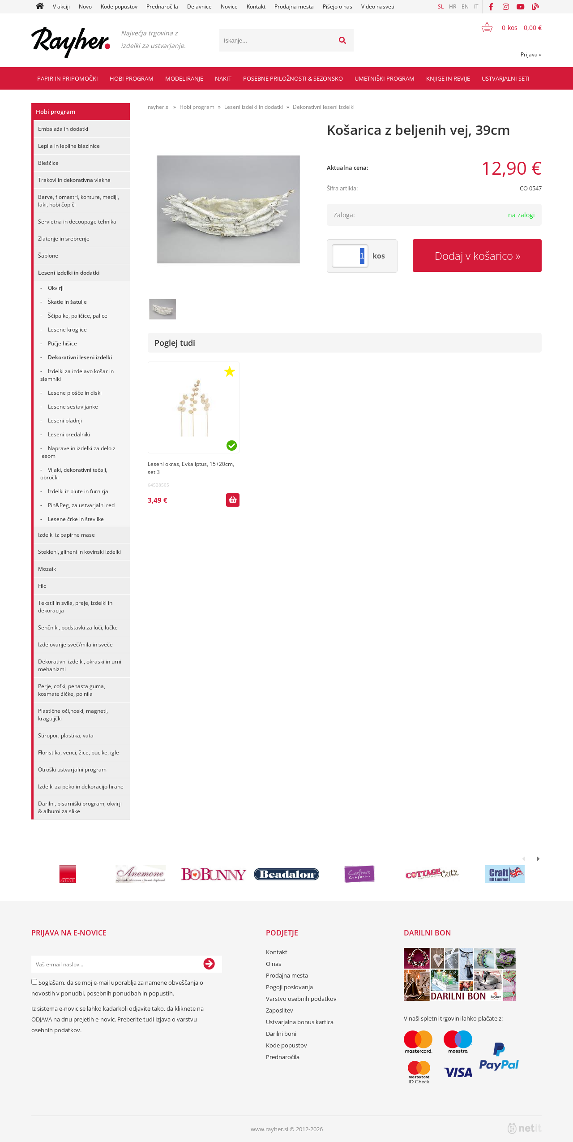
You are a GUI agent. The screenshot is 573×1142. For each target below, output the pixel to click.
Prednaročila (162, 6)
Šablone (48, 255)
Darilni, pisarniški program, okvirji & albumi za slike (80, 807)
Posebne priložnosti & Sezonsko (293, 78)
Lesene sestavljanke (73, 406)
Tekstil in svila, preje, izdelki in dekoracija (75, 606)
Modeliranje (184, 78)
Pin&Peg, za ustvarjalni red (81, 505)
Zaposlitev (279, 1010)
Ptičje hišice (62, 343)
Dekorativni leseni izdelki (80, 357)
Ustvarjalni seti (506, 78)
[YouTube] (520, 6)
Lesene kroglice (67, 329)
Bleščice (48, 163)
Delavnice (199, 6)
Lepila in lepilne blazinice (69, 146)
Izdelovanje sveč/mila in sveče (75, 644)
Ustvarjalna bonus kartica (300, 1022)
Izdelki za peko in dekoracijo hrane (81, 786)
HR (452, 6)
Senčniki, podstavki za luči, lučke (78, 627)
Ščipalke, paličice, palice (77, 315)
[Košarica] (506, 27)
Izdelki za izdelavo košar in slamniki (77, 375)
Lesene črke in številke (76, 519)
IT (476, 6)
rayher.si (159, 107)
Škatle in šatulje (67, 302)
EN (465, 6)
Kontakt (256, 6)
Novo (85, 6)
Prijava (531, 54)
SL (441, 6)
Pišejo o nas (337, 6)
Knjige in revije (448, 78)
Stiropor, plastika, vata (66, 735)
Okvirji (56, 288)
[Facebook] (491, 6)
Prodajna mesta (294, 6)
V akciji (61, 6)
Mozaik (47, 569)
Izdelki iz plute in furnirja (78, 491)
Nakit (223, 78)
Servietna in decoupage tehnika (77, 221)
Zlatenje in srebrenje (64, 238)
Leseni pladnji (65, 420)
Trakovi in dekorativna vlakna (74, 180)
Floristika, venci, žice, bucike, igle (78, 752)
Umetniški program (385, 78)
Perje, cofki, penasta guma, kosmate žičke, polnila (71, 690)
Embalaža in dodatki (63, 129)
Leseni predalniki (69, 434)
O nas (273, 964)
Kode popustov (119, 6)
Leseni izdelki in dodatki (68, 272)
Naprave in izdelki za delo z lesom (77, 452)
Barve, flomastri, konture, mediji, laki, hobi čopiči (78, 200)
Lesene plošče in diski (75, 392)
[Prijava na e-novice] (209, 964)
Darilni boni (281, 1034)
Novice (229, 6)
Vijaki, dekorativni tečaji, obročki (73, 473)
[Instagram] (506, 6)
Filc (42, 586)
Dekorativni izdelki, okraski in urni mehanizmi (79, 665)
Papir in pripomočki (67, 78)
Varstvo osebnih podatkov (301, 999)
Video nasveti (377, 6)
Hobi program (132, 78)
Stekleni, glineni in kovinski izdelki (79, 552)
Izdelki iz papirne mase (66, 535)
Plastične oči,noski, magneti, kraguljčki (73, 714)
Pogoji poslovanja (289, 987)
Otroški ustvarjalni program (72, 769)
